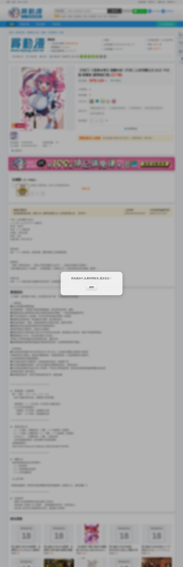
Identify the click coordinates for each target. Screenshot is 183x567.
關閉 (91, 287)
